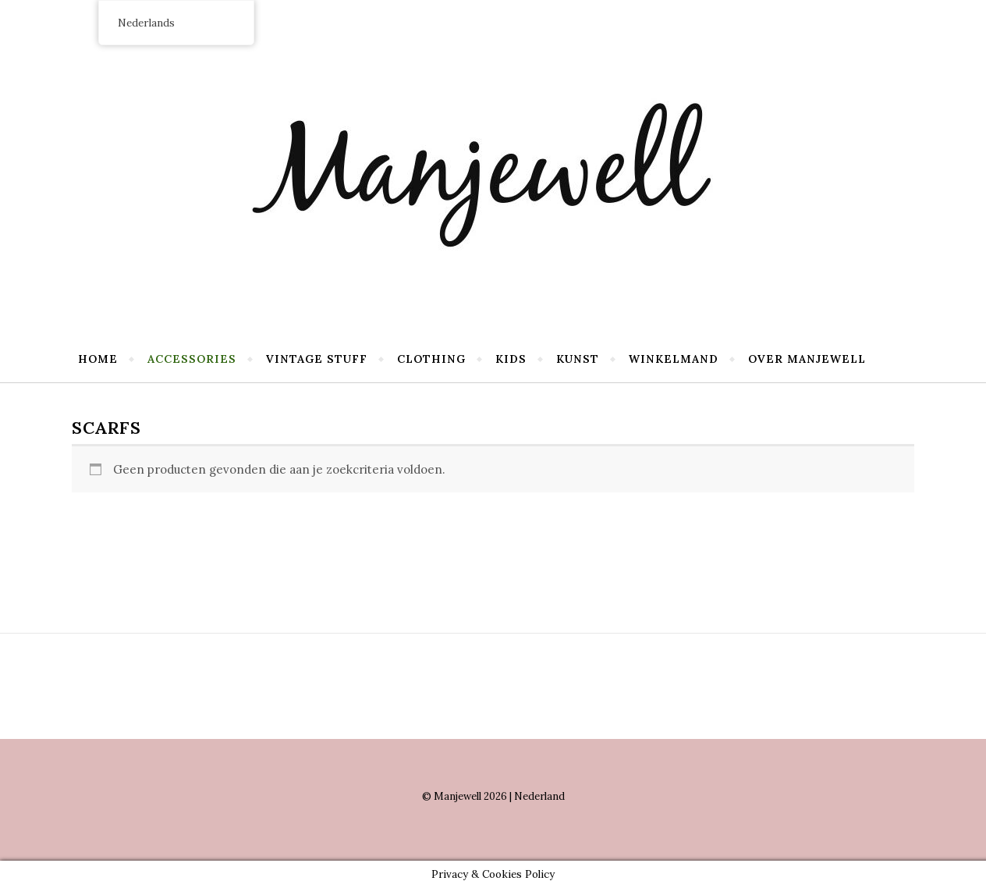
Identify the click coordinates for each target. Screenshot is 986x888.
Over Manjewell (807, 359)
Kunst (577, 359)
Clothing (431, 359)
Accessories (191, 359)
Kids (511, 359)
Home (98, 359)
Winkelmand (673, 359)
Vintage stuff (316, 359)
